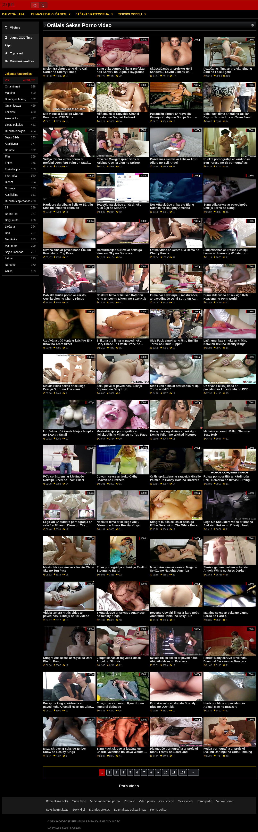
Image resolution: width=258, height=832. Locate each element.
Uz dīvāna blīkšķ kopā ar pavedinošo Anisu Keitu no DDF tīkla (225, 389)
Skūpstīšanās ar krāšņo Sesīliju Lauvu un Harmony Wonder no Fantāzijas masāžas (225, 253)
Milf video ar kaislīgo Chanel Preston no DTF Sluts (63, 115)
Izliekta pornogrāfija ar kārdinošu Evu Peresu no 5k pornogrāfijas (226, 161)
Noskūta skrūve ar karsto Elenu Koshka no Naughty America (172, 206)
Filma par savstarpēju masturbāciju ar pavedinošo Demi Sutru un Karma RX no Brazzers (175, 298)
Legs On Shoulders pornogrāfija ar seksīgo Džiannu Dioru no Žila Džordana (67, 525)
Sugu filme (79, 801)
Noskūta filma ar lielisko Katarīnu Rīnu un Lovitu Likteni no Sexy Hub (121, 296)
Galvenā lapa (13, 14)
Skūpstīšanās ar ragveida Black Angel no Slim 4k (119, 659)
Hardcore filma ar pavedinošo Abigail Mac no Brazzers (224, 705)
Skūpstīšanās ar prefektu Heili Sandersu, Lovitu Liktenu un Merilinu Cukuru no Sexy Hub (171, 72)
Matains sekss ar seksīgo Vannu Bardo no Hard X (226, 614)
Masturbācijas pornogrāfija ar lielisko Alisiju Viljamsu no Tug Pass (122, 433)
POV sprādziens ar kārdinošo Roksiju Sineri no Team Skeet (63, 478)
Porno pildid (204, 801)
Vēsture (12, 27)
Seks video (185, 801)
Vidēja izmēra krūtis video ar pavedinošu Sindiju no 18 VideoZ (66, 614)
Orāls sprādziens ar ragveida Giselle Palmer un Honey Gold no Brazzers (175, 478)
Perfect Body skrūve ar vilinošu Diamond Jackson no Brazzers (225, 659)
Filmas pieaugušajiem (49, 14)
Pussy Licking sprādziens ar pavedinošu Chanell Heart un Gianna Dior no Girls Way (69, 707)
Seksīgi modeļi (130, 14)
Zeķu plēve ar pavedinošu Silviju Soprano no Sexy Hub (119, 387)
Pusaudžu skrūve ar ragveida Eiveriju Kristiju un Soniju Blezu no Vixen (174, 117)
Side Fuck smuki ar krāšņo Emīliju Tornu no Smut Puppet (174, 342)
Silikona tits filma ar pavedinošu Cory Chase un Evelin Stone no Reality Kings (119, 344)
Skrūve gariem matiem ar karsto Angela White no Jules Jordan (225, 569)
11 (173, 772)
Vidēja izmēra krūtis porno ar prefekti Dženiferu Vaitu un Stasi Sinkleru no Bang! (65, 163)
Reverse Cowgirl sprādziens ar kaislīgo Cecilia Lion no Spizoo (118, 161)
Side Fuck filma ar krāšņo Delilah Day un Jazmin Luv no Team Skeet (227, 115)
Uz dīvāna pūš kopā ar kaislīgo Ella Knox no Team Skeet (67, 342)
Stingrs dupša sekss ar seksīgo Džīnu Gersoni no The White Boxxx (174, 523)
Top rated (14, 53)
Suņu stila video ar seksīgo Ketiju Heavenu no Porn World (226, 296)
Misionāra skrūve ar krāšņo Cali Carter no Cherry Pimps (65, 70)
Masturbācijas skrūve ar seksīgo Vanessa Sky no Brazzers (119, 251)
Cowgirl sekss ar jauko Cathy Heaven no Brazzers (117, 478)
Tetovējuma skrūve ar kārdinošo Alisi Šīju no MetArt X (119, 206)
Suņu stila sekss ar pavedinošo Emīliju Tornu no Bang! (225, 206)
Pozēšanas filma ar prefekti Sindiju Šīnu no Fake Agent (227, 70)
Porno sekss (158, 809)
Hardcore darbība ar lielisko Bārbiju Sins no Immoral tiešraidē (68, 206)
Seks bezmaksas (57, 809)
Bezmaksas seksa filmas (130, 809)
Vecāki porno (224, 801)
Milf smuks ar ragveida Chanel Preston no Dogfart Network (118, 115)
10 (165, 772)
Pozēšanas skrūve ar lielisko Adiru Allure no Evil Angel (174, 161)
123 (182, 772)
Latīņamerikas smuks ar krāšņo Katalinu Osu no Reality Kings (225, 342)
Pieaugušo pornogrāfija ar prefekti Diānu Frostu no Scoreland (174, 750)
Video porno (147, 801)
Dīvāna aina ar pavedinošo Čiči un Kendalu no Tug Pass (67, 251)
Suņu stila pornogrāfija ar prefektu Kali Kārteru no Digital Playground (121, 70)
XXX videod (166, 801)
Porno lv (129, 801)
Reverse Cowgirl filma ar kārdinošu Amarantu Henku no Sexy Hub (174, 614)
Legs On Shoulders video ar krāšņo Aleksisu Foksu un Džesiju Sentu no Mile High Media (228, 525)
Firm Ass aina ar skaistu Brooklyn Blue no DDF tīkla (173, 705)
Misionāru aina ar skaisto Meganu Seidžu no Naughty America (173, 569)
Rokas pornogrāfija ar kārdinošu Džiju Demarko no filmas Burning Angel (226, 480)
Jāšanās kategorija (93, 14)
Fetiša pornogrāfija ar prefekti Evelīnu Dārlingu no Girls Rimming (227, 750)
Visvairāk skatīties (19, 61)
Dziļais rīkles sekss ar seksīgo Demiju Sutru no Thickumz (64, 387)
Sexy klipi (78, 809)
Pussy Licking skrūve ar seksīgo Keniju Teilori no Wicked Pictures (173, 433)
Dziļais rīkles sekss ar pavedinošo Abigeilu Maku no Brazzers (174, 659)
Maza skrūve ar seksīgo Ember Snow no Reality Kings (64, 750)
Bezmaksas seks (57, 801)
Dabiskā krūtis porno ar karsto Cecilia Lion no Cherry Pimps (64, 296)
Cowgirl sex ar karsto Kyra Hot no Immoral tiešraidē (120, 705)
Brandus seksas (99, 809)
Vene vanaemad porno (105, 801)
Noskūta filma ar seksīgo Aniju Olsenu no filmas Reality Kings (118, 523)
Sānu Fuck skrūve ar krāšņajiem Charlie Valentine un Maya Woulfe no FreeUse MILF (122, 752)
